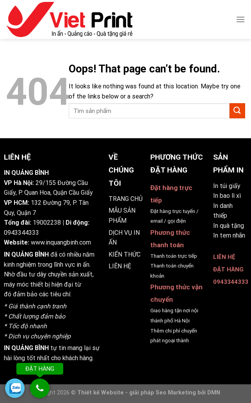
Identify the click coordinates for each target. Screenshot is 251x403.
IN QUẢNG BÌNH (26, 254)
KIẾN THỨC (125, 254)
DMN (213, 392)
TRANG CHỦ (125, 198)
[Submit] (237, 110)
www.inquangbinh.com (61, 242)
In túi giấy (226, 186)
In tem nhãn (229, 235)
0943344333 (21, 232)
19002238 (47, 222)
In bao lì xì (227, 195)
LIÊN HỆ (120, 266)
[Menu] (240, 19)
